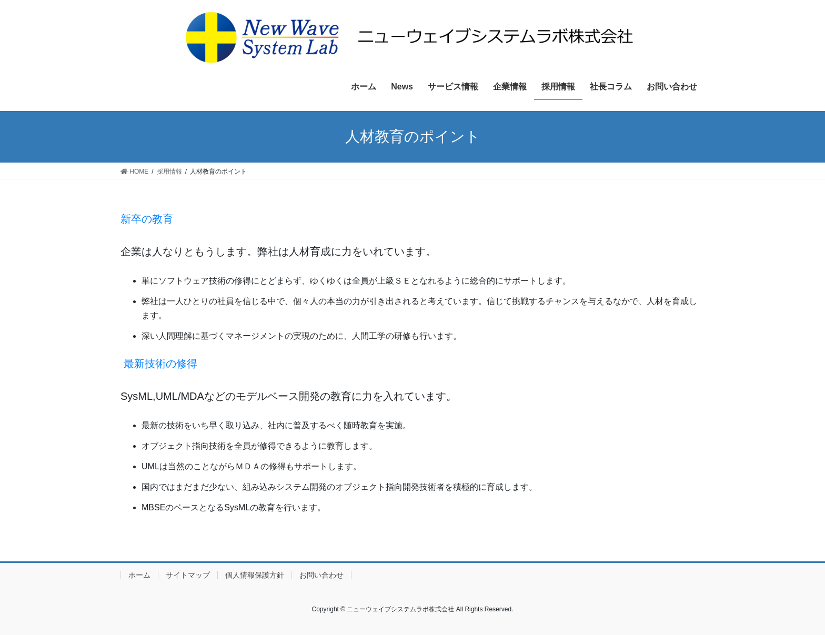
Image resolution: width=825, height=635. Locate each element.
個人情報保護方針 (254, 575)
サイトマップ (188, 575)
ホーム (139, 575)
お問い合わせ (321, 575)
